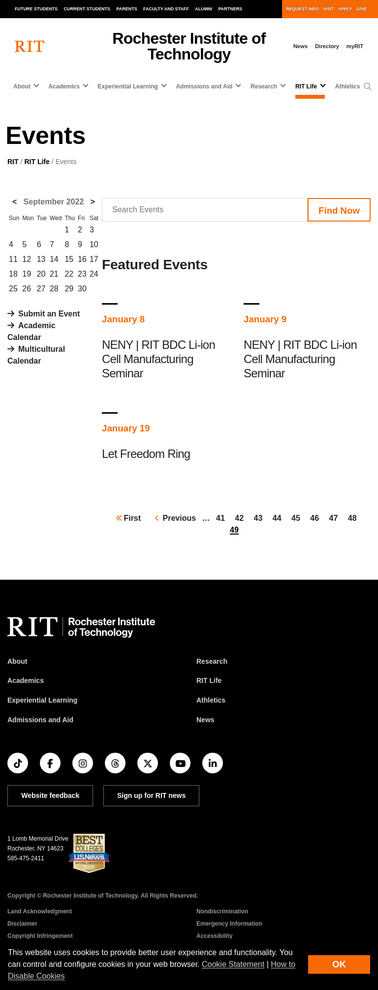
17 (94, 259)
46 (316, 517)
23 (82, 274)
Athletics (347, 86)
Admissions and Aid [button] (204, 86)
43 (260, 517)
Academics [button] (63, 86)
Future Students (36, 8)
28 (54, 288)
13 (41, 259)
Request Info (302, 8)
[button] (368, 87)
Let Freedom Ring (146, 453)
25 (13, 288)
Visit (328, 8)
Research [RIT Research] (211, 661)
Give (361, 8)
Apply (345, 8)
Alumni (203, 8)
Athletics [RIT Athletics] (210, 700)
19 (26, 274)
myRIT (354, 46)
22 (68, 274)
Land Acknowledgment (39, 911)
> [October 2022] (93, 202)
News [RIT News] (205, 720)
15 (68, 259)
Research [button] (264, 86)
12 (26, 259)
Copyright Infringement (40, 936)
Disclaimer (22, 923)
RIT (13, 162)
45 (297, 517)
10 (94, 244)
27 (41, 288)
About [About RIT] (17, 661)
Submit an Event (49, 314)
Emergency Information (229, 923)
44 (279, 517)
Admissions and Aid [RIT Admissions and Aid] (40, 720)
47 (335, 517)
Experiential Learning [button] (128, 86)
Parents (127, 8)
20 (41, 274)
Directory (327, 46)
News (300, 46)
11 (13, 259)
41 (222, 517)
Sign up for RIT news (151, 795)
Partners (231, 8)
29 (68, 288)
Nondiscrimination (222, 911)
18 (13, 274)
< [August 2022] (14, 202)
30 (82, 288)
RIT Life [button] (306, 86)
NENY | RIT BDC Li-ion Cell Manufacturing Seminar (158, 359)
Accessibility (214, 936)
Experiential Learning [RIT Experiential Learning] (42, 700)
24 (94, 274)
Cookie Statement (233, 964)
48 (354, 517)
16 (82, 259)
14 (54, 259)
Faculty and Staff (166, 8)
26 (26, 288)
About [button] (22, 86)
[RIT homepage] (29, 46)
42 (241, 517)
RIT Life (36, 162)
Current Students (87, 8)
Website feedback (50, 795)
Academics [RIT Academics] (25, 680)
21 (54, 274)
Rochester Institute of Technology (188, 46)
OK (339, 964)
